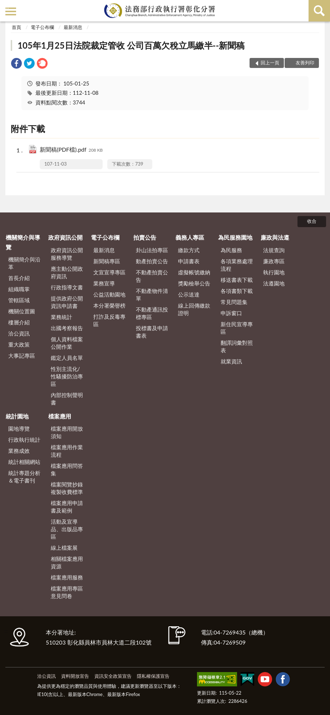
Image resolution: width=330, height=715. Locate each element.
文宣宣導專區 (109, 272)
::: (7, 6)
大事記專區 (21, 355)
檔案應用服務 (67, 577)
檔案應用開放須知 (67, 432)
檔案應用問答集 (67, 469)
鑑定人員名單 (67, 357)
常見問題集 (234, 302)
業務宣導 (104, 283)
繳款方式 (189, 250)
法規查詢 (274, 250)
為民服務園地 (235, 237)
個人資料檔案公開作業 (67, 343)
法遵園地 (274, 283)
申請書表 (189, 261)
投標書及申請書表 (152, 332)
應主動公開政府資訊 (67, 272)
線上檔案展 (64, 547)
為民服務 (231, 250)
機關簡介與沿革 (24, 263)
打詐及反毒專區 (109, 320)
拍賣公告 (144, 237)
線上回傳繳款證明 (194, 309)
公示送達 (189, 294)
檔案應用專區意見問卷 (67, 592)
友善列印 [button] (305, 62)
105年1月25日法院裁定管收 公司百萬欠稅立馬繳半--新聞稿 (131, 45)
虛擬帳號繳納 (194, 272)
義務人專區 (190, 237)
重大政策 (19, 344)
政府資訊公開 (65, 237)
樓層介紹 (19, 322)
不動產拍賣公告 (152, 276)
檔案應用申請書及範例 (67, 507)
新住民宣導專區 (237, 328)
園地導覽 (19, 428)
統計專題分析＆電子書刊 (24, 477)
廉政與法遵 (275, 237)
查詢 (319, 10)
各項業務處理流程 (237, 265)
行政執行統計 (24, 439)
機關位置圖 (21, 311)
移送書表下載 (237, 279)
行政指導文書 (67, 287)
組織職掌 (19, 289)
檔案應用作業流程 (67, 451)
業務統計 (61, 317)
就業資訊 (231, 361)
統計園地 (17, 416)
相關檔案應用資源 (67, 562)
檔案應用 (59, 416)
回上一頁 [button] (270, 62)
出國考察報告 (67, 328)
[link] (16, 64)
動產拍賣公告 (152, 261)
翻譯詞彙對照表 (237, 346)
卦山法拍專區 (152, 250)
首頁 (16, 27)
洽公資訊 (19, 333)
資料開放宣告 (75, 676)
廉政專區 (274, 261)
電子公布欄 (42, 27)
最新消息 (73, 27)
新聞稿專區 (106, 261)
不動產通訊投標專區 (152, 313)
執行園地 (274, 272)
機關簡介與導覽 (23, 242)
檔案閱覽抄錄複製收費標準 (67, 488)
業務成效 (19, 450)
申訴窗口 (231, 313)
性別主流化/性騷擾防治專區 (67, 376)
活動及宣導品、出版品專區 (67, 529)
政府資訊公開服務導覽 (67, 254)
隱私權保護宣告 (153, 676)
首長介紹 (19, 278)
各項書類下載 (237, 291)
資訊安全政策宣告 (113, 676)
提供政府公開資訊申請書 (67, 302)
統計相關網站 (24, 462)
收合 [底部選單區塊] (311, 221)
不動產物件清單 (152, 295)
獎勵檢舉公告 (194, 283)
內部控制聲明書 (67, 399)
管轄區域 (19, 300)
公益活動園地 (109, 294)
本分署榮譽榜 (109, 305)
